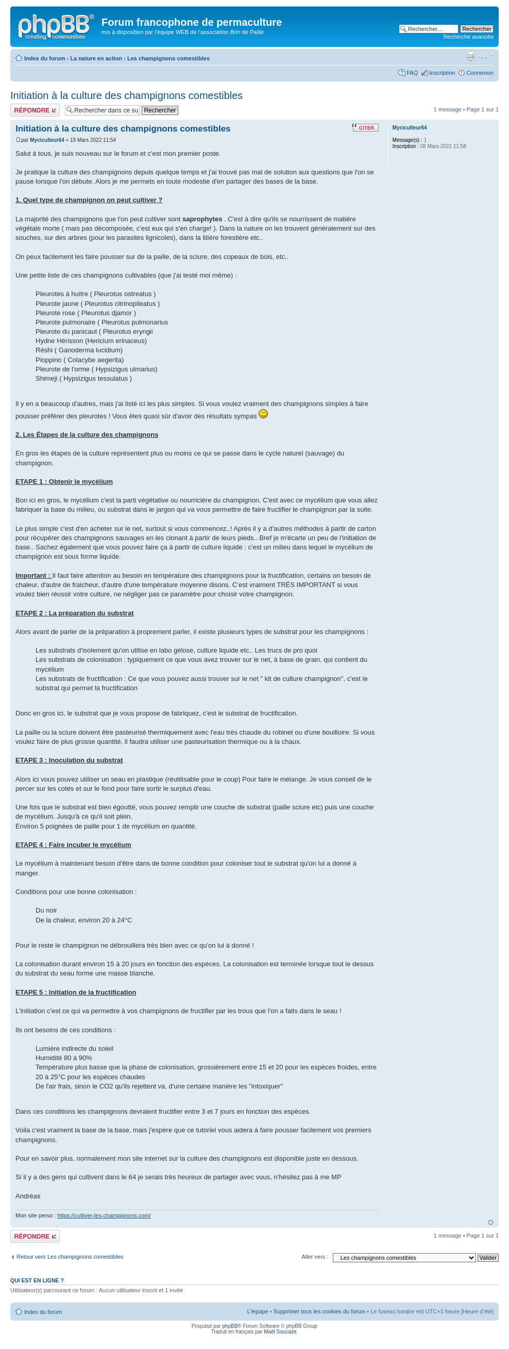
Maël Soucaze (280, 1332)
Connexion (480, 73)
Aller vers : (314, 1257)
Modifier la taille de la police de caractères (486, 56)
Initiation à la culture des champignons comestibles (126, 95)
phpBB (229, 1326)
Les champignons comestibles (168, 58)
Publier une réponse (35, 110)
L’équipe (257, 1311)
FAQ (412, 73)
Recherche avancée (468, 37)
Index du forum (44, 58)
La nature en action (96, 58)
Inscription (442, 73)
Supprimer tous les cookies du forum (320, 1311)
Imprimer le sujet (470, 56)
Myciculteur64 (47, 140)
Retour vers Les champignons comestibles (69, 1257)
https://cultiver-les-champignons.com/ (104, 1215)
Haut (491, 1222)
